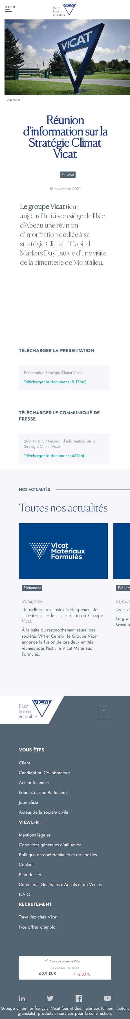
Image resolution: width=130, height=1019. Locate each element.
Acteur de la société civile (43, 812)
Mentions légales (34, 835)
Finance (68, 174)
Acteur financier (34, 782)
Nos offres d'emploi (38, 927)
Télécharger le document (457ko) (54, 456)
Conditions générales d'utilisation (50, 845)
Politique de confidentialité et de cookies (58, 854)
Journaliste (28, 802)
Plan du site (30, 874)
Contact (26, 864)
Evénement (32, 587)
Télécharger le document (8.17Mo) (55, 382)
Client (24, 763)
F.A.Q (24, 894)
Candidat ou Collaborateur (44, 772)
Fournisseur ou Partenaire (43, 792)
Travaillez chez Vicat (38, 917)
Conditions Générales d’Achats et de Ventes (60, 884)
